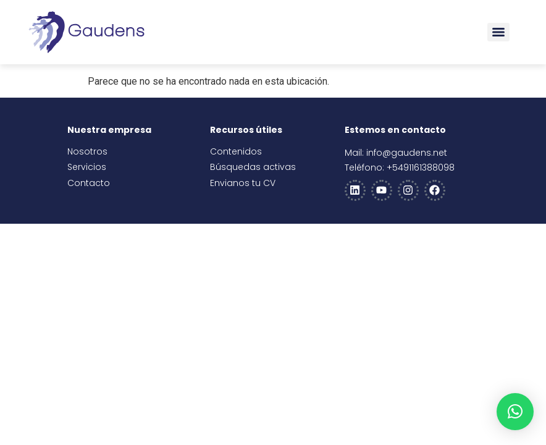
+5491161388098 (421, 167)
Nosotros (87, 151)
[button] (515, 411)
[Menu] (498, 32)
